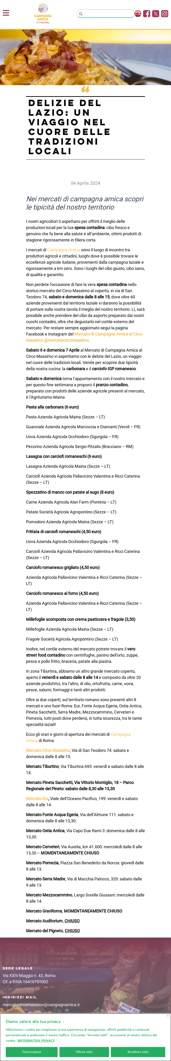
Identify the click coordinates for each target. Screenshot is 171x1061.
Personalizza (31, 1052)
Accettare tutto (138, 1052)
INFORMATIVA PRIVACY (36, 1040)
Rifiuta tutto (84, 1052)
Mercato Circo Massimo (48, 750)
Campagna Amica (63, 249)
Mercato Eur (37, 798)
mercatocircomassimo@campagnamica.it (41, 1004)
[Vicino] (168, 1016)
